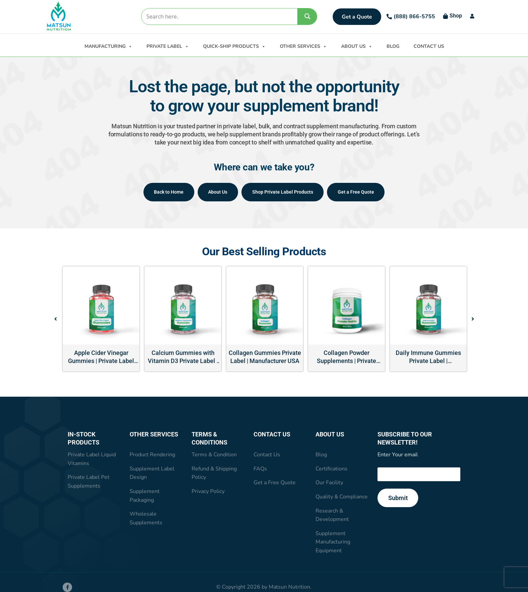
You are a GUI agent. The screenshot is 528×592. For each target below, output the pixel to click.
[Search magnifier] (307, 16)
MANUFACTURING (108, 46)
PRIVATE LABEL (167, 46)
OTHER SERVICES (303, 46)
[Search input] (219, 16)
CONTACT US (429, 46)
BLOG (393, 46)
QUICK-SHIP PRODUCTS (234, 46)
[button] (55, 319)
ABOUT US (356, 46)
